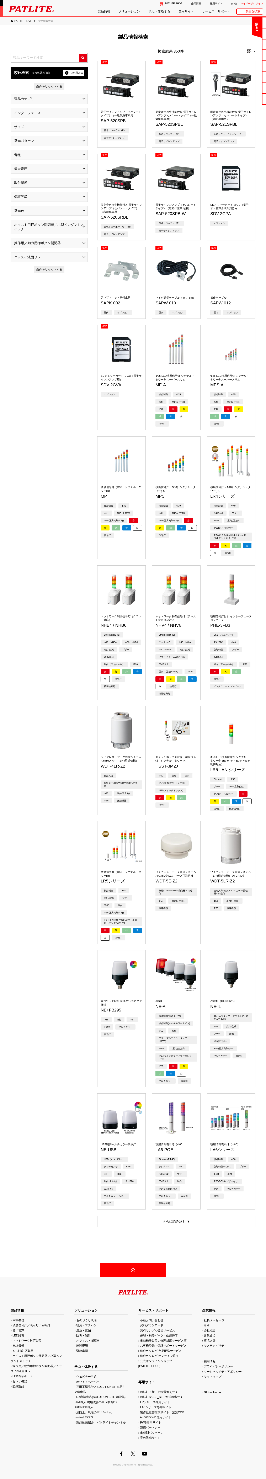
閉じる (228, 23)
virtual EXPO (84, 1417)
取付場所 (20, 183)
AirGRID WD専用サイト (155, 1417)
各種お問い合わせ (151, 1320)
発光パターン (24, 141)
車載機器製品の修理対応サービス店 (163, 1340)
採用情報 (210, 1361)
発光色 (19, 211)
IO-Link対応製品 (22, 1350)
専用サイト (186, 11)
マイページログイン (252, 3)
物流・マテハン (86, 1325)
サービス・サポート (216, 11)
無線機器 (18, 1345)
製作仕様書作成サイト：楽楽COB (162, 1412)
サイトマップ (212, 1376)
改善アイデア (249, 99)
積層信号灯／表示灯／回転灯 (31, 1325)
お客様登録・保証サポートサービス (163, 1345)
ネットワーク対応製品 (27, 1340)
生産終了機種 (249, 77)
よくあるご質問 (250, 33)
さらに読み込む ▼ (176, 1221)
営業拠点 (210, 1335)
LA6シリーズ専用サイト (155, 1407)
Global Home (212, 1392)
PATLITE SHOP (173, 3)
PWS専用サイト (150, 1422)
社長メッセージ (214, 1320)
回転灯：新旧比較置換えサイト (160, 1392)
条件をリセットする (49, 86)
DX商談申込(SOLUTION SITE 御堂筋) (101, 1397)
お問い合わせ (249, 22)
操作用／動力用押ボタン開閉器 (37, 243)
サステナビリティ (215, 1345)
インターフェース (27, 113)
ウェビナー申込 (86, 1376)
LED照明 (18, 1335)
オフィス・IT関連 (87, 1340)
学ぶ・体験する (159, 11)
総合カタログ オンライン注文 (159, 1355)
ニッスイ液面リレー (29, 257)
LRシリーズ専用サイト (155, 1402)
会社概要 (210, 1330)
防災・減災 (83, 1335)
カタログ (249, 55)
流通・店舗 (83, 1330)
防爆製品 (18, 1386)
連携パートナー (150, 1427)
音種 (17, 155)
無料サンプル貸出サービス (157, 1330)
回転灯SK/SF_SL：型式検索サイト (163, 1397)
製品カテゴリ (24, 99)
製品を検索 (253, 11)
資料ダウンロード (151, 1325)
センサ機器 (19, 1381)
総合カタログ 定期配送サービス (161, 1350)
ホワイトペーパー (88, 1381)
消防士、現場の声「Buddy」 (95, 1412)
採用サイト (216, 3)
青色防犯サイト (150, 1437)
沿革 (207, 1325)
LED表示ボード (22, 1376)
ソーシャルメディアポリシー (223, 1371)
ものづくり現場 (86, 1320)
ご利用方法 (74, 73)
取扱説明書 (249, 66)
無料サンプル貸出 (249, 44)
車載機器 (18, 1320)
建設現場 (82, 1345)
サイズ (19, 127)
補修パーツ (249, 88)
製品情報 (104, 11)
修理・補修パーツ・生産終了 (159, 1335)
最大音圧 (20, 169)
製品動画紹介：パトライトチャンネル (101, 1422)
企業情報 (196, 3)
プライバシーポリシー (218, 1366)
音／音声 (18, 1330)
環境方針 (210, 1340)
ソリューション (129, 11)
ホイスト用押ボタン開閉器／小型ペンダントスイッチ (49, 227)
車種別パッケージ (151, 1432)
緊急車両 (82, 1350)
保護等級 (20, 196)
